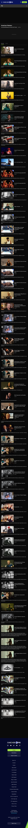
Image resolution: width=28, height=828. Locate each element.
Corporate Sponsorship (14, 789)
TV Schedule (14, 772)
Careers (14, 765)
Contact (14, 762)
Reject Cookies (14, 755)
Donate (24, 2)
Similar (6, 43)
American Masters (6, 25)
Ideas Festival (14, 784)
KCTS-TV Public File (14, 796)
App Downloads (14, 782)
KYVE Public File (14, 798)
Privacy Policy (14, 806)
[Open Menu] (26, 5)
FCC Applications (14, 801)
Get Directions (14, 813)
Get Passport (14, 777)
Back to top (14, 823)
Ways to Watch (14, 779)
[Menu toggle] (1, 2)
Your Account (14, 770)
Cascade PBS (13, 817)
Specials (2, 43)
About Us (14, 760)
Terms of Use (14, 803)
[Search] (20, 2)
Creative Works (14, 791)
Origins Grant (14, 786)
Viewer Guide (14, 774)
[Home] (14, 743)
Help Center (14, 767)
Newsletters (14, 752)
